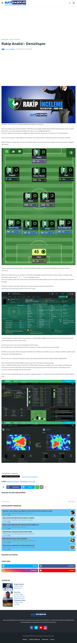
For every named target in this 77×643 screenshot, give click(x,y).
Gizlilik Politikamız (34, 639)
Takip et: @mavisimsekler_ (30, 477)
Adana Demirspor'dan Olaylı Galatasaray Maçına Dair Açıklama (18, 518)
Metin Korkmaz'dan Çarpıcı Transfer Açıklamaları (15, 538)
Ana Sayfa (5, 39)
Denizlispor (24, 481)
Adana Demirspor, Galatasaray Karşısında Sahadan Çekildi (17, 532)
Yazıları (21, 586)
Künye (52, 639)
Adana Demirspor (14, 39)
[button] (2, 3)
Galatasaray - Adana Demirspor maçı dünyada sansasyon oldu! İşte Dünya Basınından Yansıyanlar (27, 511)
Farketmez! (17, 588)
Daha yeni (6, 501)
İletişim (25, 639)
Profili (16, 586)
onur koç (32, 481)
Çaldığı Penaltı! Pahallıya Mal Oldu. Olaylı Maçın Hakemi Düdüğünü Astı (21, 525)
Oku (9, 515)
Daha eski (71, 501)
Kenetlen (17, 604)
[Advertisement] (38, 22)
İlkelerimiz (45, 639)
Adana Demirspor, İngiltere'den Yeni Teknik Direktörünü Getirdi (18, 545)
